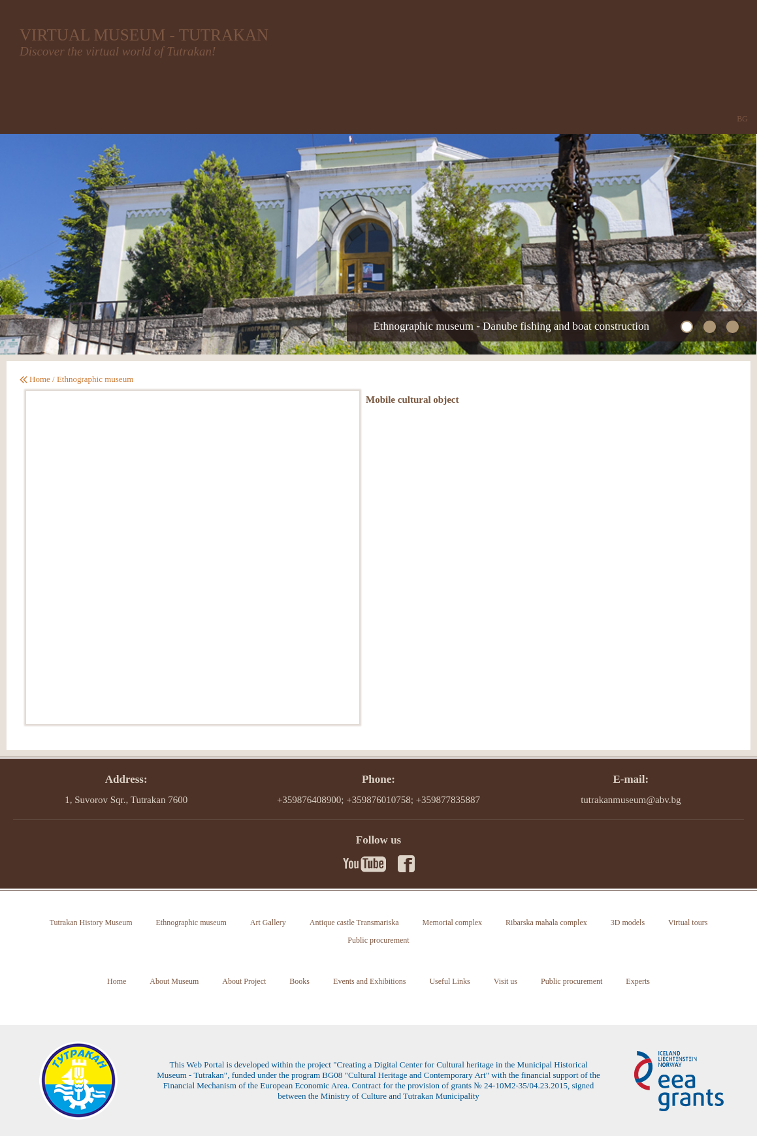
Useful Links (449, 981)
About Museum (174, 981)
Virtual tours (687, 922)
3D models (628, 922)
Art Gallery (268, 922)
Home (39, 379)
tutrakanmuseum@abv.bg (631, 800)
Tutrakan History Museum (91, 922)
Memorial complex (452, 922)
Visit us (505, 981)
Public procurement (378, 940)
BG (742, 118)
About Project (244, 981)
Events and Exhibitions (369, 981)
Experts (638, 981)
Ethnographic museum (95, 379)
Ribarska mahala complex (546, 922)
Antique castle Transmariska (354, 922)
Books (299, 981)
